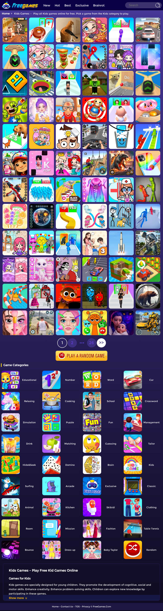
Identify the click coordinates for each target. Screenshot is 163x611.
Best (67, 5)
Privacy (86, 606)
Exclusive (82, 5)
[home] (20, 1)
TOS (77, 606)
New (46, 5)
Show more (18, 598)
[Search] (143, 5)
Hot (57, 5)
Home (6, 13)
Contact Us (67, 606)
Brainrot (99, 5)
